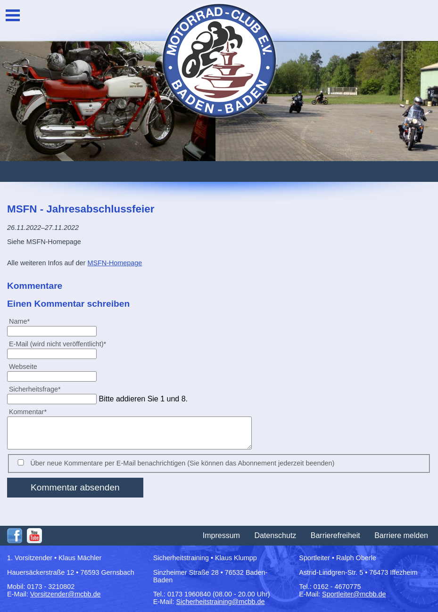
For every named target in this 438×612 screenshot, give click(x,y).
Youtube (34, 535)
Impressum (221, 535)
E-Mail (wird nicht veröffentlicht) (57, 344)
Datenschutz (275, 535)
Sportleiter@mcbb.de (354, 594)
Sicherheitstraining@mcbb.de (220, 601)
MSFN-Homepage (114, 263)
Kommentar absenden (75, 487)
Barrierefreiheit (335, 535)
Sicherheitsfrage (34, 389)
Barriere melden (401, 535)
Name (23, 321)
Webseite (23, 366)
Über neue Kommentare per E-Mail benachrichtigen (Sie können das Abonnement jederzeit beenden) (182, 463)
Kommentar (27, 412)
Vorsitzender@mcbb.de (65, 594)
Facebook (14, 535)
